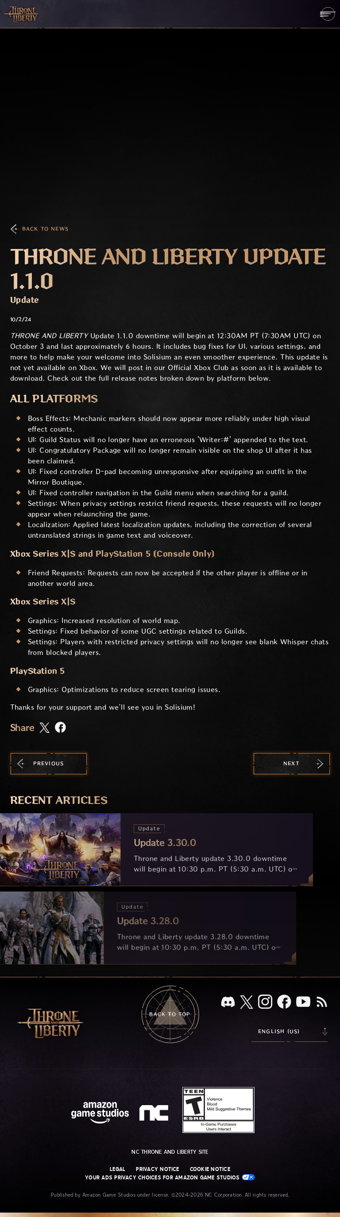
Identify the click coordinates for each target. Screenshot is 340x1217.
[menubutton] (328, 14)
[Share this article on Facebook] (60, 728)
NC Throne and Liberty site (169, 1152)
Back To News (45, 229)
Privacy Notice (157, 1169)
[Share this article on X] (44, 728)
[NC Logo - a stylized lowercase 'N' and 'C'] (155, 1114)
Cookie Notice (210, 1169)
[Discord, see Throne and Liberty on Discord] (228, 1002)
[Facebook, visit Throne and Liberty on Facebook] (284, 1002)
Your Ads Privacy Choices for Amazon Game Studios (170, 1177)
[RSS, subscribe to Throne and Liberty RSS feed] (322, 1002)
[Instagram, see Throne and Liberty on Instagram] (265, 1002)
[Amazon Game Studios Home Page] (100, 1113)
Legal (117, 1169)
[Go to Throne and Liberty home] (22, 14)
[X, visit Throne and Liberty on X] (246, 1002)
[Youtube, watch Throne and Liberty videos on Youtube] (303, 1002)
